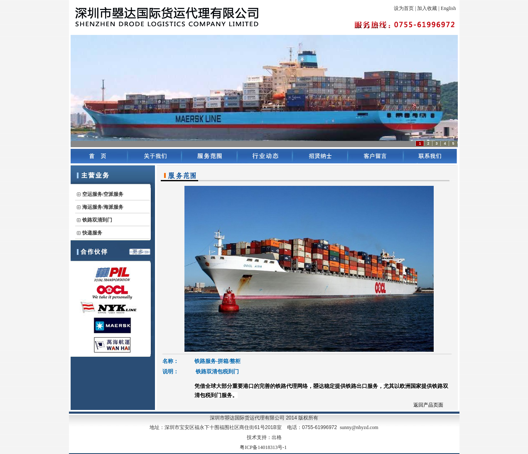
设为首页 (404, 8)
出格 (277, 437)
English (448, 8)
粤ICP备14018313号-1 (263, 447)
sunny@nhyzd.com (359, 427)
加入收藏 (427, 8)
